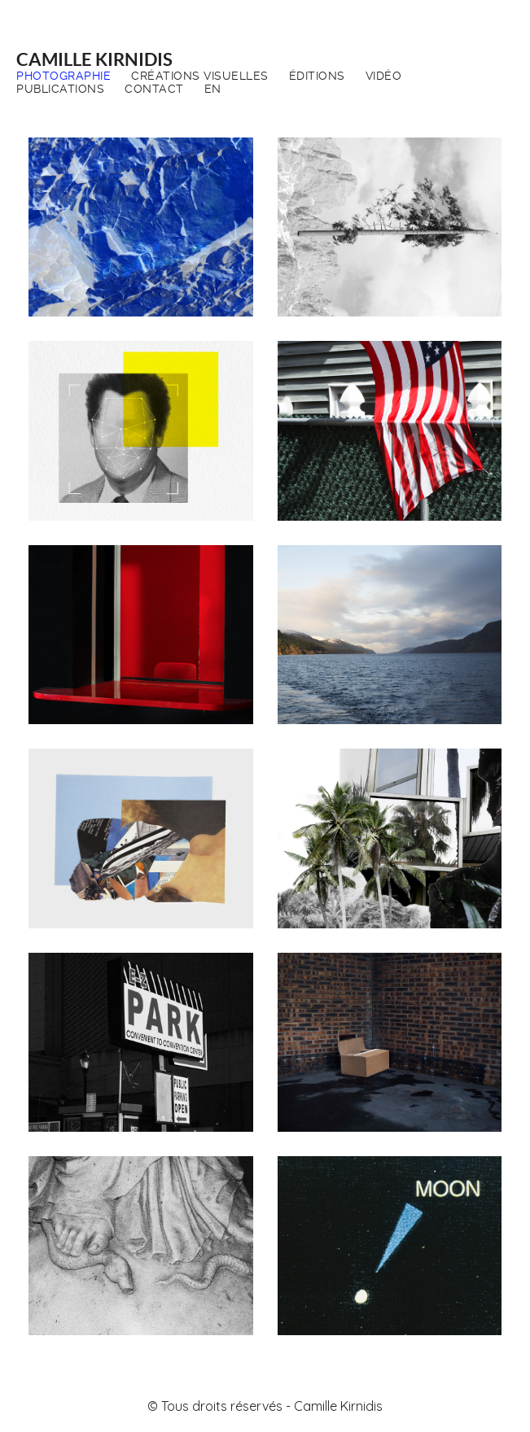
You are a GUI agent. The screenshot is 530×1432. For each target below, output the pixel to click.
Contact (154, 88)
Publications (60, 88)
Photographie (63, 75)
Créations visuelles (200, 75)
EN (212, 88)
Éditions (317, 75)
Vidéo (384, 75)
